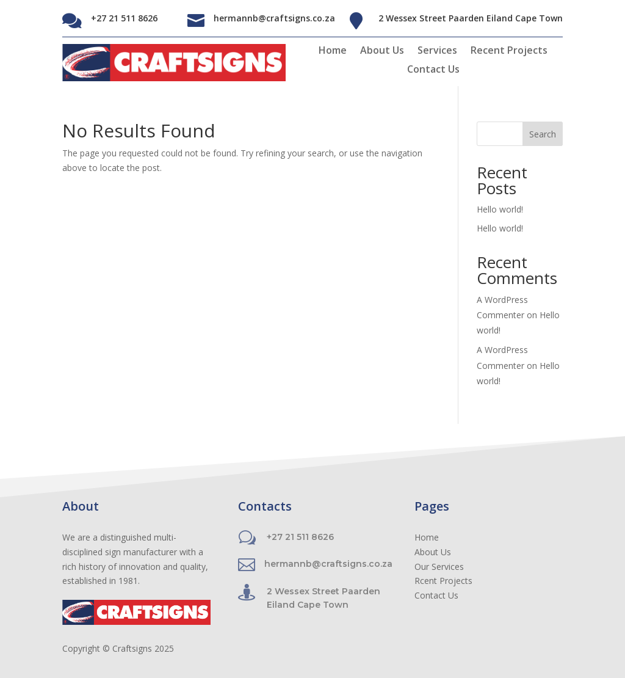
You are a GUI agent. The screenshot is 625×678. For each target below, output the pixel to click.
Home (333, 51)
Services (437, 51)
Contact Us (433, 70)
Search (542, 134)
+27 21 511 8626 (124, 18)
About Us (382, 51)
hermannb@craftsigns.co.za (274, 18)
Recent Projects (509, 51)
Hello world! (500, 209)
